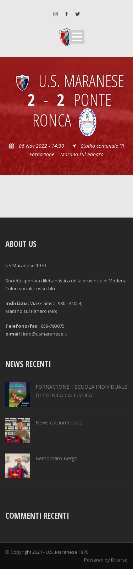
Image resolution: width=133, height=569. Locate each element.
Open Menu (76, 37)
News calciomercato (59, 422)
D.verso (119, 560)
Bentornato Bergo (56, 458)
